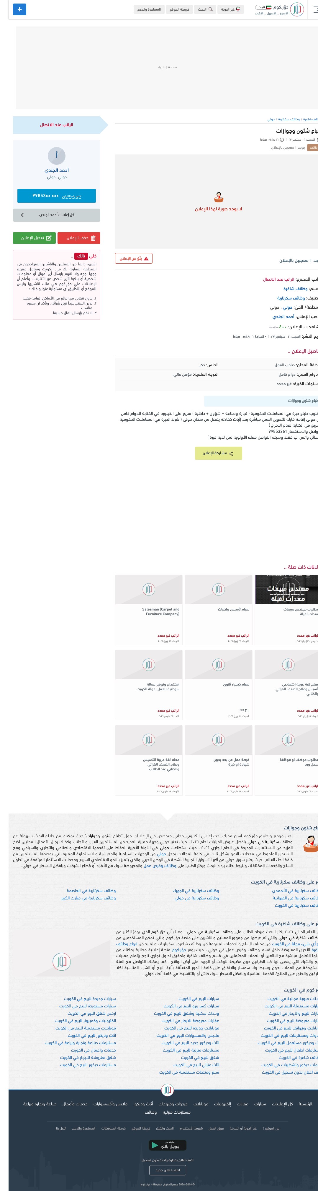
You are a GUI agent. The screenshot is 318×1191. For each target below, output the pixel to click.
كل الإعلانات (273, 1104)
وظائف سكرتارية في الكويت (290, 906)
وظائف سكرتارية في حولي (188, 898)
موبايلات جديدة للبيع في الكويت (183, 1028)
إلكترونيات (214, 1104)
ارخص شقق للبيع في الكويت (83, 1014)
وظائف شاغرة (304, 119)
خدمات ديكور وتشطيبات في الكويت (283, 1065)
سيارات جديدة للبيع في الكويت (81, 999)
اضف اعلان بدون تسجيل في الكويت (283, 1072)
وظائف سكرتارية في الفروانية (289, 898)
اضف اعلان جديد (159, 1170)
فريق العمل (207, 1128)
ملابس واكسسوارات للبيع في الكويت (179, 1036)
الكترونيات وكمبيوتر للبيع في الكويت (76, 1021)
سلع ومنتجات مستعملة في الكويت (181, 1072)
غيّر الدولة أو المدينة (234, 1128)
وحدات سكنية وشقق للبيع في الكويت (178, 1014)
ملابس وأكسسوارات (102, 1104)
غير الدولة (222, 9)
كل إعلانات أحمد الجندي (38, 215)
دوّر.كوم (170, 950)
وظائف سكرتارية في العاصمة (82, 891)
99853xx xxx (48, 196)
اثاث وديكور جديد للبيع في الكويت (182, 1043)
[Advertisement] (159, 67)
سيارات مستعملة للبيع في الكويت (285, 1006)
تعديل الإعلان (28, 238)
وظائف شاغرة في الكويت (292, 1058)
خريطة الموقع (171, 9)
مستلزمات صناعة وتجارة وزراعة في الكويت (71, 1043)
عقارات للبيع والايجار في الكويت (287, 1014)
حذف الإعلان (73, 238)
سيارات (252, 1104)
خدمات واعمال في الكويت (85, 1050)
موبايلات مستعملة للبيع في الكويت (77, 1028)
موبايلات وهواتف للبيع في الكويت (284, 1028)
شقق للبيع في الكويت (192, 1058)
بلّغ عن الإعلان (125, 258)
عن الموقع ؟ (262, 1128)
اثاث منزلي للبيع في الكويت (188, 1065)
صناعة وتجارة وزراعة (31, 1104)
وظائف (142, 1112)
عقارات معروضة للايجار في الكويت (182, 1021)
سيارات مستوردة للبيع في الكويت (79, 1006)
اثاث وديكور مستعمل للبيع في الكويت (281, 1043)
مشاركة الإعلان (210, 453)
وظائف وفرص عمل (151, 866)
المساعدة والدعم (140, 9)
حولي (262, 119)
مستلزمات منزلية (168, 1112)
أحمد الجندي (275, 317)
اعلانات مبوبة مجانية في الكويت (286, 999)
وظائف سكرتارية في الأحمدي (288, 891)
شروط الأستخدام (182, 1128)
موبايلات (192, 1104)
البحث (198, 9)
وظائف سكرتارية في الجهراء (188, 891)
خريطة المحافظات (105, 1128)
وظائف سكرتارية (280, 119)
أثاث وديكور (134, 1104)
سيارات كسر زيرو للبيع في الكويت (183, 1006)
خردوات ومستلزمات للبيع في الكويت (283, 1036)
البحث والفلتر (156, 1128)
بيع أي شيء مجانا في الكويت (288, 944)
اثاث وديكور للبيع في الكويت (83, 1036)
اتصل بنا (52, 1128)
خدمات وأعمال (66, 1104)
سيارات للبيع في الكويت (190, 999)
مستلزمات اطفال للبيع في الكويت (285, 1050)
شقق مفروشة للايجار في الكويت (79, 1058)
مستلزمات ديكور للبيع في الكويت (79, 1065)
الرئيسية (297, 1104)
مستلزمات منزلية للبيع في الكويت (182, 1050)
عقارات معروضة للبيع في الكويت (286, 1021)
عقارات (234, 1104)
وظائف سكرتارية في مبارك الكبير (80, 898)
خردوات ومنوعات (164, 1104)
